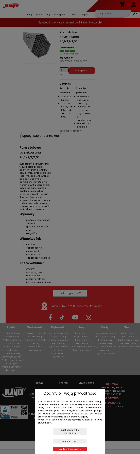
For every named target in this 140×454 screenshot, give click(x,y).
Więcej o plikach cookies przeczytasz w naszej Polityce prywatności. (70, 421)
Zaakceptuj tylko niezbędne (70, 431)
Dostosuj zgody (70, 441)
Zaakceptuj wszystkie (70, 449)
